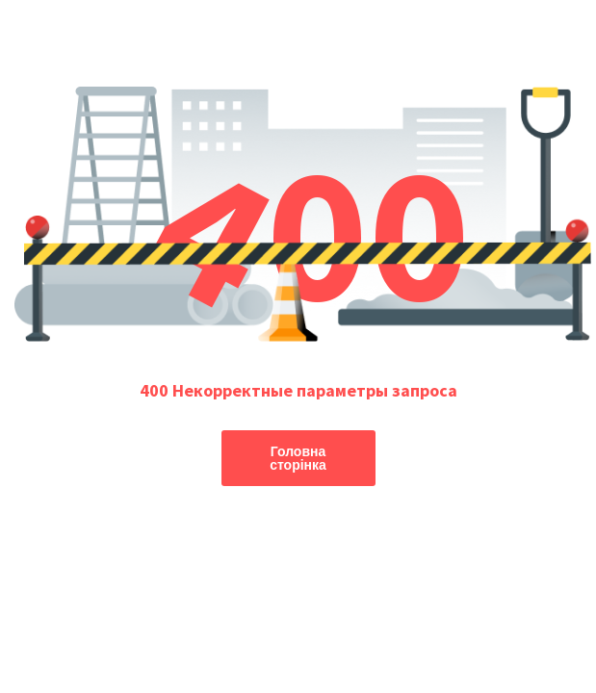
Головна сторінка (298, 458)
